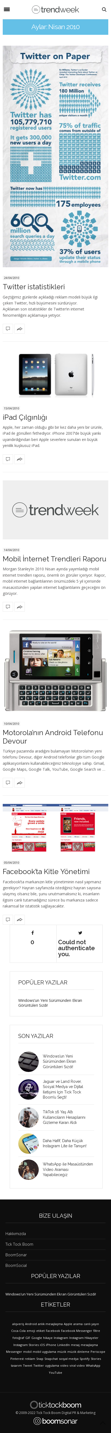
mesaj (75, 1345)
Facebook (53, 1331)
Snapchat (51, 1359)
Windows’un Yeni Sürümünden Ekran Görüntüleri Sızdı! (50, 1003)
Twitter (38, 1365)
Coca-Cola (18, 1331)
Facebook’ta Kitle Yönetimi (46, 872)
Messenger (14, 1352)
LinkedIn (63, 1345)
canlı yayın (91, 1324)
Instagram (61, 1338)
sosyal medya (69, 1359)
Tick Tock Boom (19, 1244)
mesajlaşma (89, 1345)
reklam (30, 1359)
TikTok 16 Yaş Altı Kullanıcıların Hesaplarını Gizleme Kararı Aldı (64, 1117)
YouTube (55, 1372)
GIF (27, 1338)
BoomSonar (16, 1254)
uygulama (52, 1365)
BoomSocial (16, 1265)
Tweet (27, 1365)
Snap (39, 1359)
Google (36, 1338)
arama (78, 1324)
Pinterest (17, 1359)
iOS (42, 1345)
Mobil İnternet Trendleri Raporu (54, 559)
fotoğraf (18, 1338)
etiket (40, 1331)
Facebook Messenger (76, 1331)
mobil (27, 1352)
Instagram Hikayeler (83, 1338)
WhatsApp (93, 1365)
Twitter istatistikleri (34, 287)
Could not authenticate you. (76, 944)
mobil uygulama (44, 1352)
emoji (31, 1331)
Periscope (98, 1352)
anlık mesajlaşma (50, 1324)
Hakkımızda (15, 1233)
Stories (96, 1359)
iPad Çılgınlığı (25, 417)
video (64, 1365)
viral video (77, 1365)
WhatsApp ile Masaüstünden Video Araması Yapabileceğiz (68, 1169)
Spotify (85, 1359)
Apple (68, 1324)
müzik (61, 1352)
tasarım (16, 1365)
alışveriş (18, 1324)
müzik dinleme (78, 1352)
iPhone (51, 1345)
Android (31, 1324)
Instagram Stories (26, 1345)
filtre (96, 1331)
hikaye (48, 1338)
